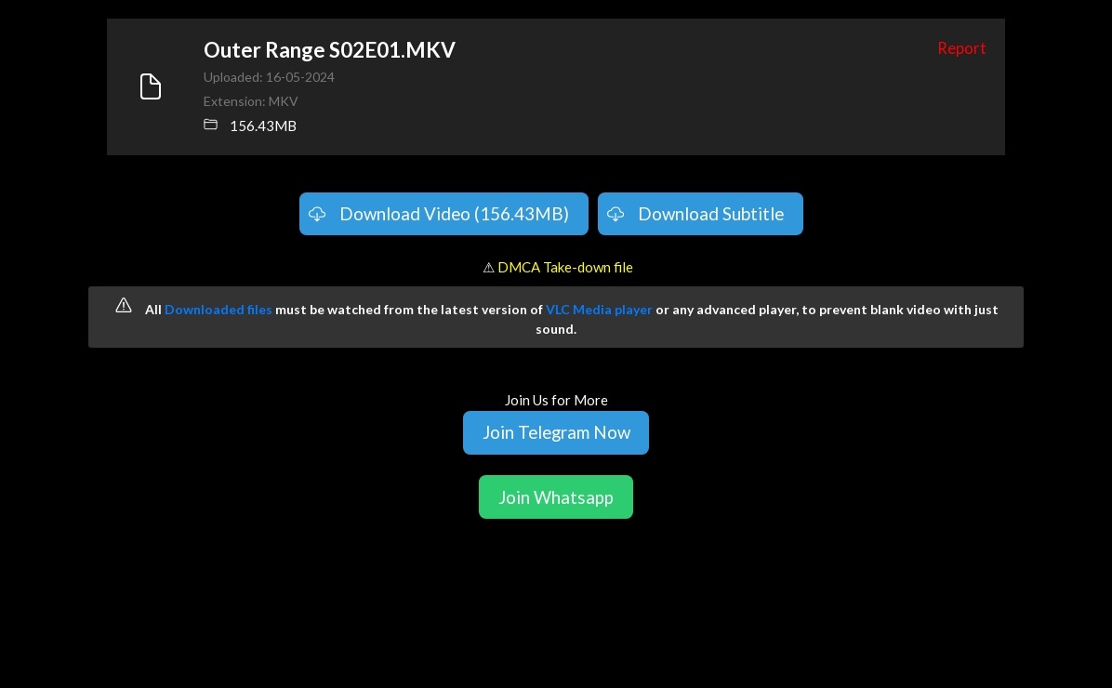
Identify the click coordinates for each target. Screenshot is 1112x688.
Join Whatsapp (556, 497)
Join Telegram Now (556, 432)
